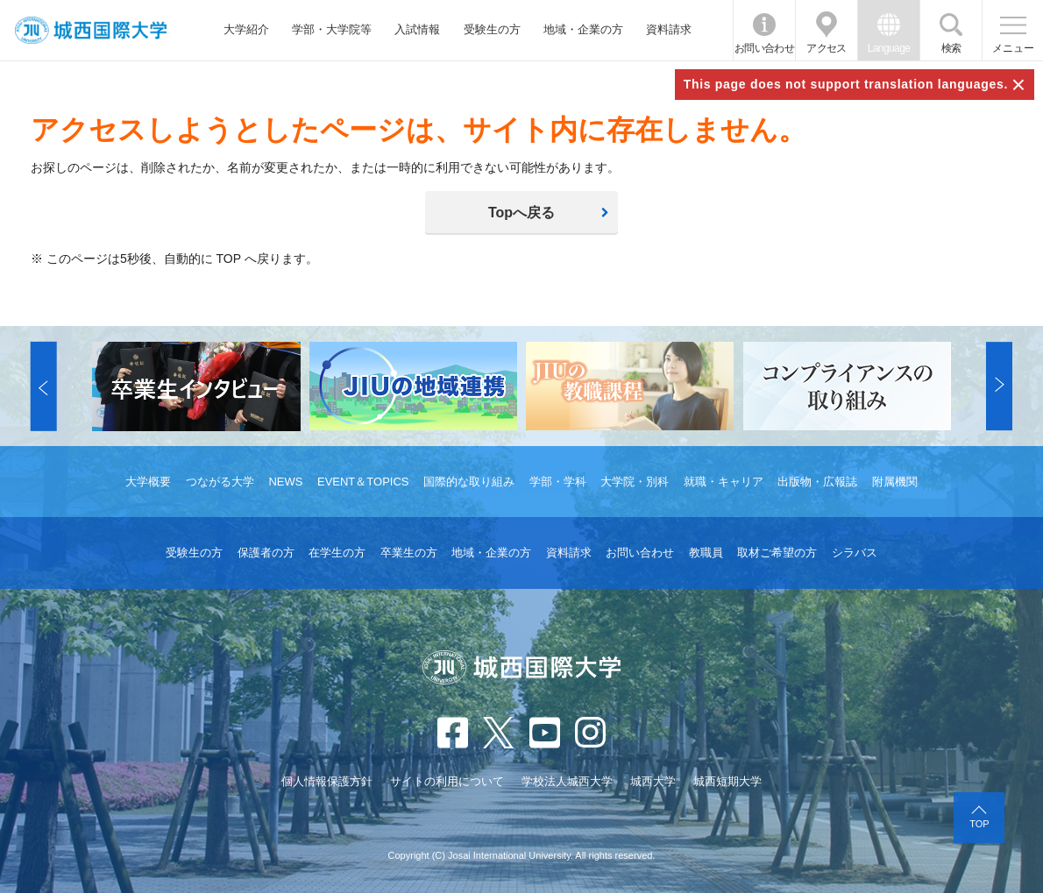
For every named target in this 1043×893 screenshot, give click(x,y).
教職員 (706, 552)
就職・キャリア (723, 481)
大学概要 (148, 481)
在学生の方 (337, 552)
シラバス (854, 552)
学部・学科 (557, 481)
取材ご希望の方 (777, 552)
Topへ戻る (521, 212)
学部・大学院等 (332, 29)
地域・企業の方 (583, 29)
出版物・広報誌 (817, 481)
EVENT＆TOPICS (363, 481)
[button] (44, 386)
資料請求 (669, 29)
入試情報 (417, 29)
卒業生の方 (408, 552)
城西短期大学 (727, 781)
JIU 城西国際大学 (91, 30)
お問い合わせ (764, 48)
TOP (979, 824)
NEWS (285, 481)
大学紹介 (246, 29)
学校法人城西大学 (567, 781)
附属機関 (895, 481)
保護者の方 (266, 552)
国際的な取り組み (468, 481)
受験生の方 (492, 29)
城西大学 (653, 781)
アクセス (826, 48)
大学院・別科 (634, 481)
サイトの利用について (447, 781)
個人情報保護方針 (326, 781)
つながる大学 (220, 481)
